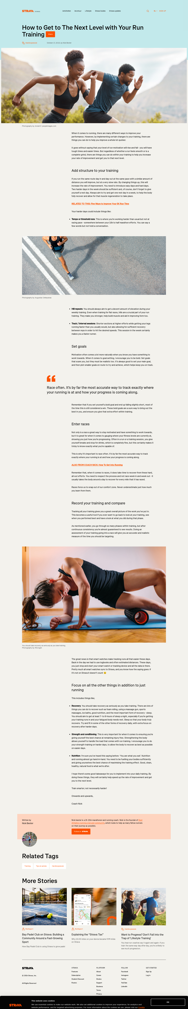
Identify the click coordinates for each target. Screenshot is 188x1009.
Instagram (124, 975)
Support (99, 983)
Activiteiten (66, 11)
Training (27, 866)
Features (75, 972)
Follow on (81, 831)
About (98, 972)
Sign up (162, 11)
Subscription (76, 975)
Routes (74, 983)
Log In (148, 975)
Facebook (124, 972)
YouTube (124, 983)
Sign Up (148, 972)
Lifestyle (88, 11)
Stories (98, 979)
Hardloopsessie (58, 866)
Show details (37, 1004)
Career (98, 975)
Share (50, 34)
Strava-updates (115, 11)
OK (168, 989)
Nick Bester (67, 43)
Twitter (123, 979)
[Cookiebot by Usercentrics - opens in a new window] (15, 1004)
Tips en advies (41, 866)
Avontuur (77, 11)
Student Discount (78, 979)
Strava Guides (100, 11)
